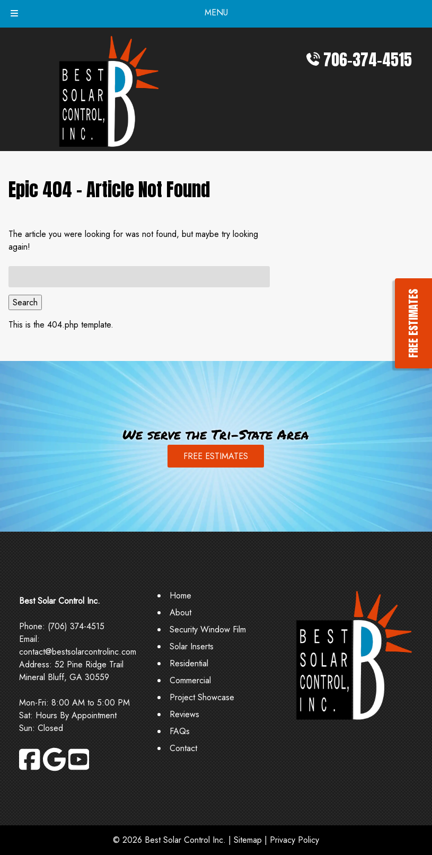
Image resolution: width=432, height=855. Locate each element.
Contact (183, 748)
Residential (189, 663)
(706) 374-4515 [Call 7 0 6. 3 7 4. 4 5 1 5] (76, 626)
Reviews (184, 714)
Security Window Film (208, 629)
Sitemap (248, 840)
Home (180, 595)
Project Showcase (202, 697)
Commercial (190, 680)
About (180, 612)
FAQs (180, 731)
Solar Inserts (192, 646)
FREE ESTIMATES (215, 456)
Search (25, 302)
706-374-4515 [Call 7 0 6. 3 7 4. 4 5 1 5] (367, 60)
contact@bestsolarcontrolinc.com (77, 652)
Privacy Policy (294, 840)
